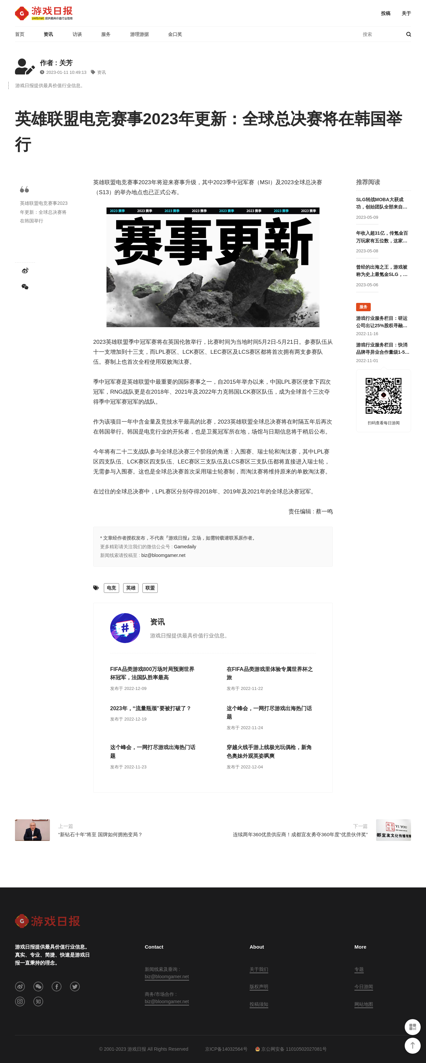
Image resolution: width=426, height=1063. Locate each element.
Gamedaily (185, 546)
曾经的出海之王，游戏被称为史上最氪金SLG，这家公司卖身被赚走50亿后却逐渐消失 (382, 271)
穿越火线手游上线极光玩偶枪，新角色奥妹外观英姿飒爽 (269, 751)
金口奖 (175, 34)
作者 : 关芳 (56, 62)
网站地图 (363, 1004)
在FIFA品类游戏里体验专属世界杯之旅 (270, 673)
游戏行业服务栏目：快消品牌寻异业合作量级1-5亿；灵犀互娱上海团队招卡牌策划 (381, 349)
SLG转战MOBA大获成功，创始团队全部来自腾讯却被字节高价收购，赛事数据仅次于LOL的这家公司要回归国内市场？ (381, 204)
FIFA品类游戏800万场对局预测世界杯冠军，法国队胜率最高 (152, 673)
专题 (359, 969)
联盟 (150, 588)
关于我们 (259, 969)
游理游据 (139, 34)
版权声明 (259, 986)
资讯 (48, 34)
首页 (19, 34)
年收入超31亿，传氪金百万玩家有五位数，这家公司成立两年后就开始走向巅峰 (382, 237)
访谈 (77, 34)
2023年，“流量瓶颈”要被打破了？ (150, 708)
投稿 (385, 13)
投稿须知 (259, 1004)
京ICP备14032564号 (226, 1049)
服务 (105, 34)
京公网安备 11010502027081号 (291, 1049)
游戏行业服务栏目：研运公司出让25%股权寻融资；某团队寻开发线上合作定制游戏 (381, 323)
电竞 (111, 588)
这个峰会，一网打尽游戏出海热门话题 (269, 713)
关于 (406, 13)
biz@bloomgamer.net (163, 555)
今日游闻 (363, 986)
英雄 (130, 588)
